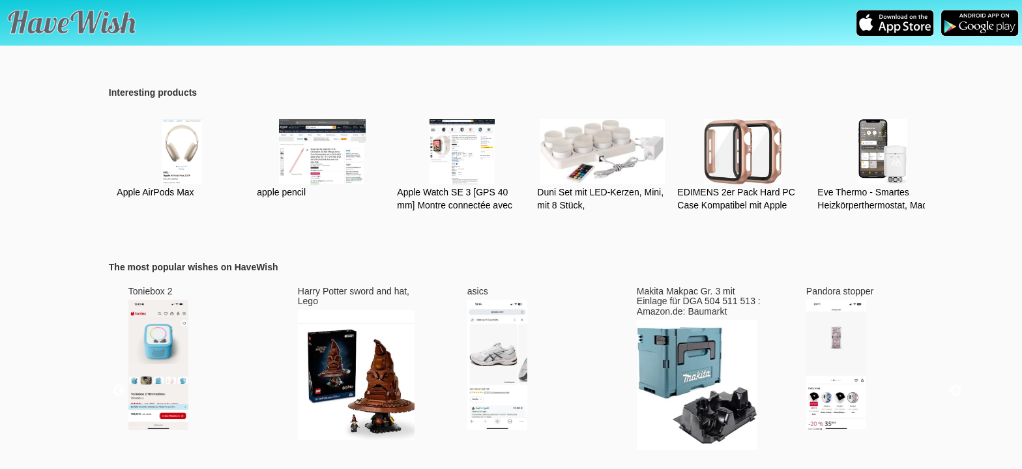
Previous (118, 390)
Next (955, 390)
